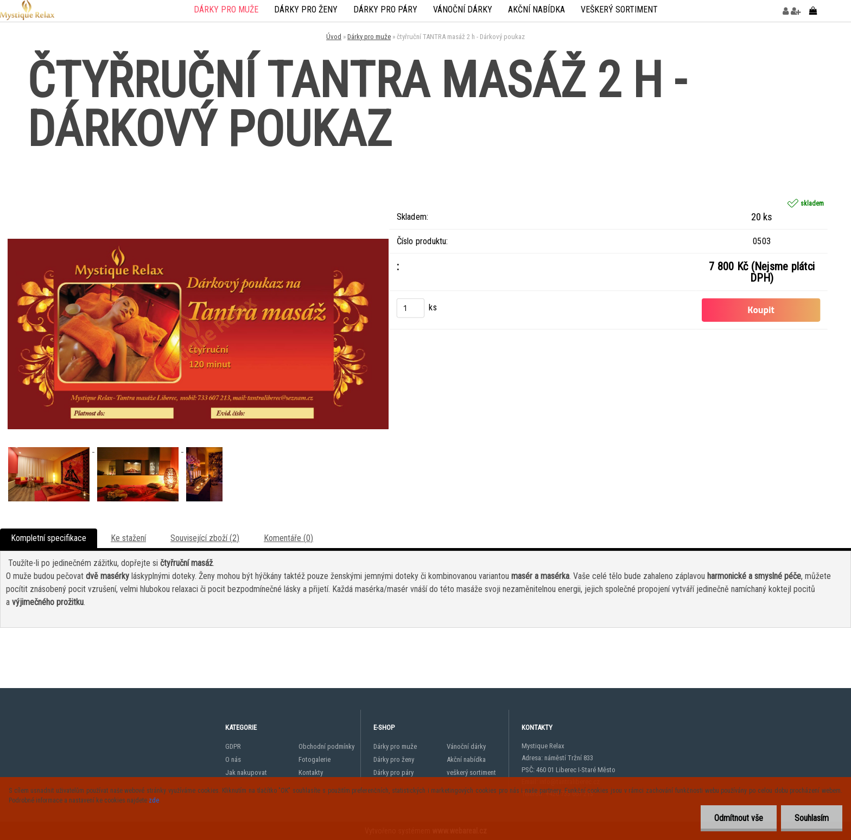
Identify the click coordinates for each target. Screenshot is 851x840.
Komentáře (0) (288, 538)
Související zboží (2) (204, 538)
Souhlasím (812, 818)
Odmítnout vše (738, 818)
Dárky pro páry (385, 9)
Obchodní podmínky (326, 746)
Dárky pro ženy (306, 9)
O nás (233, 759)
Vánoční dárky (462, 9)
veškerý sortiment (619, 9)
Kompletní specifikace (48, 538)
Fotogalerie (315, 759)
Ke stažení (128, 538)
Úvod (333, 37)
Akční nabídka (536, 9)
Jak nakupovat (246, 772)
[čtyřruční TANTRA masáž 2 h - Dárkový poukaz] (198, 158)
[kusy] (411, 307)
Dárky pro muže (226, 9)
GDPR (233, 746)
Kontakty (311, 772)
